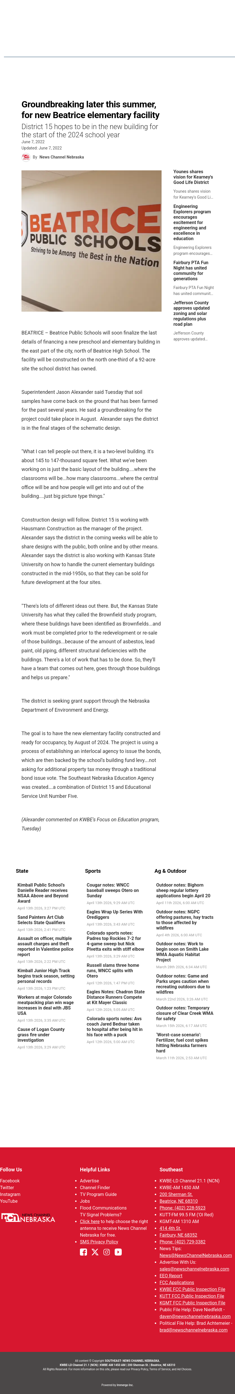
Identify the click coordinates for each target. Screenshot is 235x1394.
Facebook (9, 1181)
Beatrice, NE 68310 (179, 1201)
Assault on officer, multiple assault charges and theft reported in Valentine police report (45, 946)
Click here (90, 1221)
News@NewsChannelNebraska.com (196, 1255)
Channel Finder (95, 1187)
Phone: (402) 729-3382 (183, 1242)
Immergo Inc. (125, 1385)
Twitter (7, 1187)
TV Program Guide (98, 1194)
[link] (195, 185)
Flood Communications (103, 1208)
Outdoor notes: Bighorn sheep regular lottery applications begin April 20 (183, 891)
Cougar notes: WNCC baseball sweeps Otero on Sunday (113, 891)
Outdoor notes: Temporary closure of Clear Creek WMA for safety (184, 1014)
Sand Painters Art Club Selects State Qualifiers (41, 920)
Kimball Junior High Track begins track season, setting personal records (46, 976)
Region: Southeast (37, 51)
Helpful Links (95, 1169)
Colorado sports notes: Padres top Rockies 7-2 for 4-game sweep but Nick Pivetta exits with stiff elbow (115, 941)
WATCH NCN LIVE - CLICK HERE (117, 9)
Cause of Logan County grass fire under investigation (41, 1035)
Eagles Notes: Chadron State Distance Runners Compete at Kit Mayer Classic (116, 997)
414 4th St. (170, 1228)
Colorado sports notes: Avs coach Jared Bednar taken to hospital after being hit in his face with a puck (115, 1027)
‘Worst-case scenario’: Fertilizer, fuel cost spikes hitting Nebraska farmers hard (182, 1043)
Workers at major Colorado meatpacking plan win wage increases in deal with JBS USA (46, 1005)
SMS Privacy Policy (99, 1242)
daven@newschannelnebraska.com (195, 1316)
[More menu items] (213, 48)
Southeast (171, 1169)
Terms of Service (160, 1369)
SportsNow (190, 48)
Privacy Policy (139, 1369)
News (136, 48)
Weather (160, 48)
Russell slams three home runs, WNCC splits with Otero (113, 971)
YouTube (9, 1201)
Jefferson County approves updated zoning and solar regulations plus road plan (191, 313)
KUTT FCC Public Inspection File (192, 1296)
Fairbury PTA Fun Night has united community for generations (190, 271)
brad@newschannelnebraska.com (194, 1330)
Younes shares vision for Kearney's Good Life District (193, 177)
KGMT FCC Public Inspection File (192, 1303)
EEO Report (171, 1275)
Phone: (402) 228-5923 (183, 1208)
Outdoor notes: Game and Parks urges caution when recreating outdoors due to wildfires (183, 984)
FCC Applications (177, 1282)
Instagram (10, 1194)
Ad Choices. (184, 1369)
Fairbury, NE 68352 (178, 1235)
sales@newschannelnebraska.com (194, 1269)
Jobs (85, 1201)
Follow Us (11, 1169)
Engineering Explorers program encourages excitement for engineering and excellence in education (192, 223)
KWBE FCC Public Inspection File (192, 1289)
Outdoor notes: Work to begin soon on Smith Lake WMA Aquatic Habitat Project (182, 952)
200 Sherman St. (176, 1194)
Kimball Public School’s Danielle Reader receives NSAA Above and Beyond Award (43, 893)
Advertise (89, 1181)
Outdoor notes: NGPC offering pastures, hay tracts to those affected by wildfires (185, 920)
